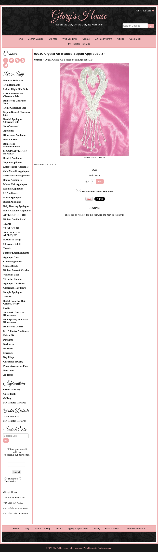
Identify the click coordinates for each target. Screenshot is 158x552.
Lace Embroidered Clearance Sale (13, 95)
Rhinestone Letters (13, 326)
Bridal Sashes (10, 139)
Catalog (38, 60)
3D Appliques (10, 193)
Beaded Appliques (12, 158)
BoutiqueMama (105, 548)
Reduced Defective (13, 80)
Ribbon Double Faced (14, 219)
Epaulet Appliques (13, 188)
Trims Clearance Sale (14, 107)
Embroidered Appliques (16, 166)
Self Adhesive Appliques (16, 331)
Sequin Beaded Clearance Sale (16, 113)
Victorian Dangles (12, 279)
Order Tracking (11, 389)
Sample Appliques (12, 292)
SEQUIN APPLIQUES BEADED (15, 152)
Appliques (8, 130)
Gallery (7, 398)
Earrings (7, 353)
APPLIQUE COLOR (14, 215)
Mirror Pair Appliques (15, 184)
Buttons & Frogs (12, 239)
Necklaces (8, 344)
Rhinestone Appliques (14, 135)
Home (20, 39)
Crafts (6, 308)
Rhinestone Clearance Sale (14, 102)
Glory (26, 528)
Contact (86, 39)
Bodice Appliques (12, 180)
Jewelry (7, 296)
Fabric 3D (8, 335)
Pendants (8, 339)
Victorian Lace (11, 274)
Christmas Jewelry (13, 361)
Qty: (87, 181)
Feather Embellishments (16, 252)
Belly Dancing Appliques (16, 206)
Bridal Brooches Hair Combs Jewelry (14, 302)
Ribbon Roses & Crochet (16, 270)
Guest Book (135, 39)
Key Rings (8, 357)
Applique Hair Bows (14, 283)
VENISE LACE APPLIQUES (11, 234)
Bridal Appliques (12, 201)
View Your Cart (143, 10)
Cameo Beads (10, 266)
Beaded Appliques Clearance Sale (12, 120)
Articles (120, 39)
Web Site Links (69, 39)
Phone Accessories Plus (15, 366)
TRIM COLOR (11, 228)
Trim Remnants (11, 84)
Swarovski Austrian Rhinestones (13, 313)
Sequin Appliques (12, 162)
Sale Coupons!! (11, 126)
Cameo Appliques (12, 261)
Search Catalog (35, 39)
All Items (8, 374)
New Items (8, 370)
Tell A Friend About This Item (97, 191)
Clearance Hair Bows (14, 287)
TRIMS (7, 223)
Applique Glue (11, 257)
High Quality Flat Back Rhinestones (15, 321)
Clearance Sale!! (12, 244)
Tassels (6, 248)
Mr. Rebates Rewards (79, 44)
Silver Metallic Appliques (16, 175)
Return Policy (112, 528)
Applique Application (78, 528)
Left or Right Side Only (15, 89)
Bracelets (8, 348)
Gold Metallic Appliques (16, 171)
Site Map (52, 39)
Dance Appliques (12, 197)
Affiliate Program (103, 39)
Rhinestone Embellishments (11, 145)
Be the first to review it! (111, 215)
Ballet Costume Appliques (17, 210)
